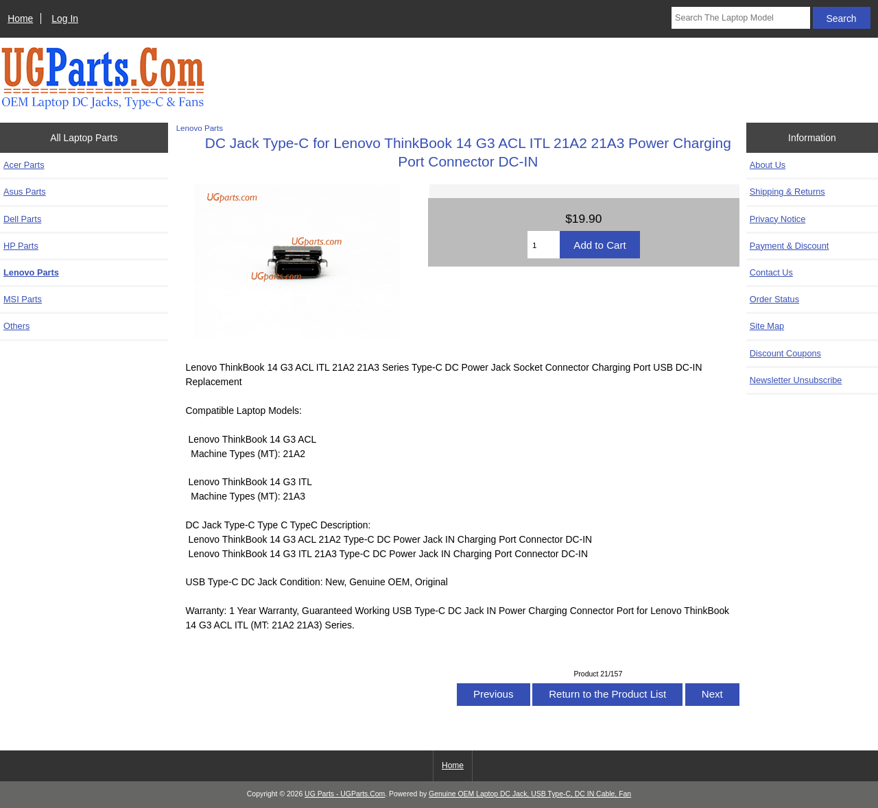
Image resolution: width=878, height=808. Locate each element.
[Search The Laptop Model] (741, 18)
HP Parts (20, 246)
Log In (64, 18)
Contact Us (771, 272)
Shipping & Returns (787, 191)
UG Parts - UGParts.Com (345, 794)
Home (20, 18)
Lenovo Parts (199, 127)
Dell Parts (22, 219)
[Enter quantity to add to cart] (543, 244)
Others (16, 326)
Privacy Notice (777, 219)
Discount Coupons (785, 353)
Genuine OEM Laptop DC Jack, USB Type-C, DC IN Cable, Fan (530, 794)
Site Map (767, 326)
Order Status (774, 299)
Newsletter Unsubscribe (796, 380)
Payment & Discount (789, 246)
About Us (767, 165)
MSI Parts (22, 299)
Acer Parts (24, 165)
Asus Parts (24, 191)
